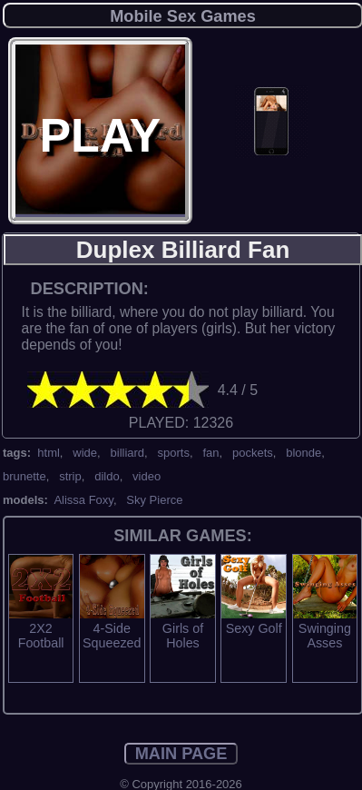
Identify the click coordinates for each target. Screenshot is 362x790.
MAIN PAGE (181, 754)
